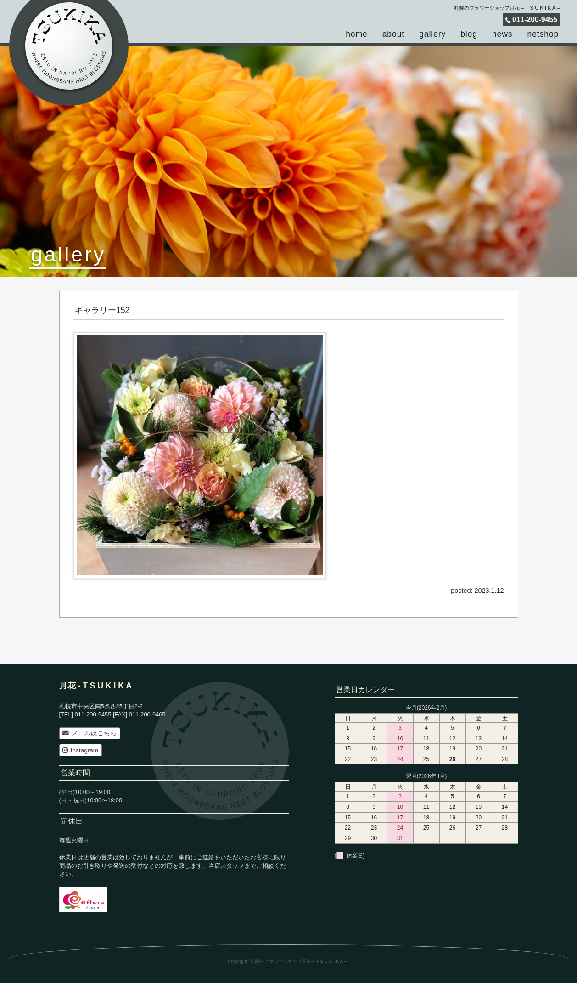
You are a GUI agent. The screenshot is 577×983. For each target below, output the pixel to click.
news (502, 34)
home (357, 34)
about (393, 34)
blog (468, 34)
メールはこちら (89, 733)
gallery (432, 34)
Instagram (80, 750)
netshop (543, 34)
